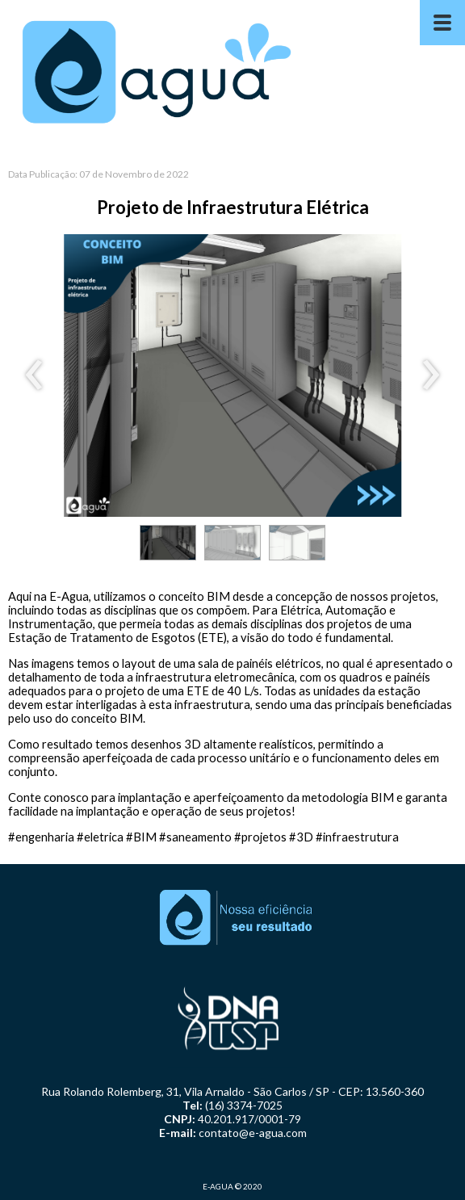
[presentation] (34, 375)
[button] (168, 542)
